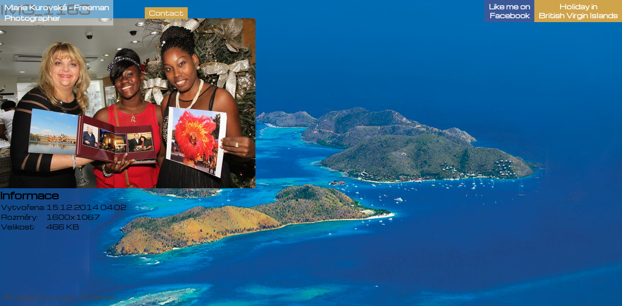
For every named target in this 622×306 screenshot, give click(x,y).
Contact (166, 12)
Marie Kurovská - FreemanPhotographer (56, 13)
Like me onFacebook (509, 11)
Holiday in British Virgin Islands (578, 11)
